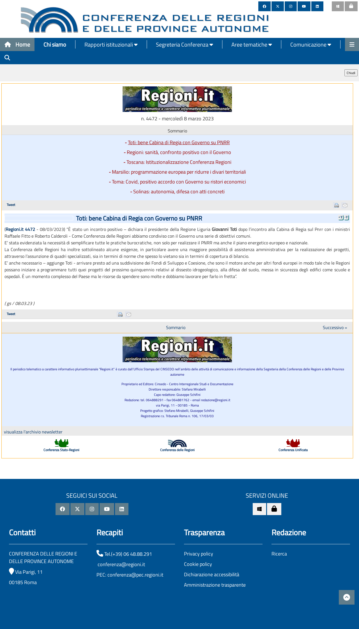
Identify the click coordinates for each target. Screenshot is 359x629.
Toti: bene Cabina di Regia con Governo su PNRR (179, 142)
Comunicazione (310, 44)
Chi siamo (54, 44)
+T (341, 217)
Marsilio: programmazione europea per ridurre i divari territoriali (179, 172)
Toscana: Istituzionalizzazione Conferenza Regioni (178, 162)
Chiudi (351, 72)
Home (17, 44)
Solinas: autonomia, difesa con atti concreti (179, 191)
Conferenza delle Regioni (177, 450)
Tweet (11, 204)
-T (346, 217)
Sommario (175, 327)
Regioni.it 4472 (20, 229)
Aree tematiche (251, 44)
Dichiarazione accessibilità (211, 574)
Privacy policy (198, 553)
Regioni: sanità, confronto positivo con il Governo (179, 152)
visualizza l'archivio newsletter (33, 431)
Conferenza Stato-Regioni (61, 450)
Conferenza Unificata (293, 450)
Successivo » (335, 327)
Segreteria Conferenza (184, 44)
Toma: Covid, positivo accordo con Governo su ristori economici (179, 181)
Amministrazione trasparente (215, 585)
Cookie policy (198, 564)
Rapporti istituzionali (111, 44)
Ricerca (279, 553)
